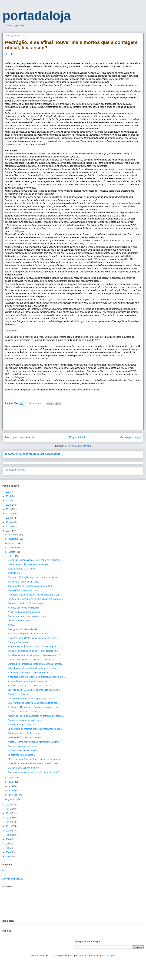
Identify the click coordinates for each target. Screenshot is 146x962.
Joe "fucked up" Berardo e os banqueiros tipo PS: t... (34, 690)
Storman (82, 955)
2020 (8, 518)
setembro (13, 547)
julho (11, 556)
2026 (8, 492)
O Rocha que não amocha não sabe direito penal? (33, 668)
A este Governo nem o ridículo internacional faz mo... (34, 742)
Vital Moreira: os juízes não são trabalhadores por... (33, 703)
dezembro (13, 534)
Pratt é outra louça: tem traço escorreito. (28, 616)
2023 (8, 505)
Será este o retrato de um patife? (24, 581)
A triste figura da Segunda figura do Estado (29, 672)
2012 (8, 822)
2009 (8, 835)
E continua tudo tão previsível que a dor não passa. (33, 685)
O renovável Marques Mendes (23, 590)
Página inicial (77, 437)
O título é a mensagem (19, 620)
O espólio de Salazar (18, 694)
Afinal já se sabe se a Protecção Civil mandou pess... (34, 763)
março (11, 790)
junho (11, 777)
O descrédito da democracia (22, 746)
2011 (8, 826)
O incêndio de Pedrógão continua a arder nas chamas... (35, 664)
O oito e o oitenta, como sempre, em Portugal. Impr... (34, 651)
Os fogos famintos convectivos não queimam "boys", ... (35, 772)
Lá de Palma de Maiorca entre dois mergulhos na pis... (35, 729)
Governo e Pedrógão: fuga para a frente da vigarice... (34, 577)
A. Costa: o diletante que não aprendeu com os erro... (34, 707)
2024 (8, 500)
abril (10, 786)
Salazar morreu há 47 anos (21, 568)
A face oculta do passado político (24, 612)
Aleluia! (11, 625)
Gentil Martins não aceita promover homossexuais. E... (35, 655)
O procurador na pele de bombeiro (25, 733)
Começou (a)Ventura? (19, 642)
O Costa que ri (15, 573)
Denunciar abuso (12, 878)
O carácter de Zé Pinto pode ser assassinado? (33, 453)
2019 (8, 522)
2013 (8, 817)
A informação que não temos (22, 724)
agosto (12, 552)
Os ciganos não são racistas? (22, 629)
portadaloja (37, 15)
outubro (12, 543)
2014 (8, 813)
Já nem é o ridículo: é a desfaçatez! (25, 711)
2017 (8, 531)
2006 (8, 843)
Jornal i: (9, 54)
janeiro (12, 799)
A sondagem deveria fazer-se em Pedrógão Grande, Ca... (36, 677)
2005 (8, 848)
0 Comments (35, 403)
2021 (8, 513)
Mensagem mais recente (19, 437)
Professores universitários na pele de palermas (31, 698)
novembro (13, 539)
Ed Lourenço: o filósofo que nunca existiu (28, 564)
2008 (8, 839)
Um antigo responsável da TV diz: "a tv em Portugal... (34, 560)
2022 (8, 509)
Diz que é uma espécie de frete (23, 767)
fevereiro (13, 795)
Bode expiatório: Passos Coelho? (24, 737)
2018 (8, 526)
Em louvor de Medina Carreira (23, 750)
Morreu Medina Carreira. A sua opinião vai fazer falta (34, 759)
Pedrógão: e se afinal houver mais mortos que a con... (34, 594)
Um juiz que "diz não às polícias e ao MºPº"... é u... (33, 659)
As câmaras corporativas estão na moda (28, 633)
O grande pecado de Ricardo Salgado (26, 603)
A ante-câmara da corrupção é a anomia (28, 681)
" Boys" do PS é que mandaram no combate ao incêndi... (36, 716)
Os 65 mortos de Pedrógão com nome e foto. (30, 586)
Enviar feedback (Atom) (79, 446)
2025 (8, 496)
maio (11, 782)
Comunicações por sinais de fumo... (25, 720)
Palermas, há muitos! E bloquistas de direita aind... (33, 638)
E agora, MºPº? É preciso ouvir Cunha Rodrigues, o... (34, 646)
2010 (8, 830)
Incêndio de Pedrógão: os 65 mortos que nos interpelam (35, 599)
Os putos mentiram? (15, 469)
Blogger (110, 955)
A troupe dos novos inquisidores (23, 607)
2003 (8, 856)
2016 (8, 804)
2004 (8, 852)
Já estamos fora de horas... (21, 755)
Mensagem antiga (130, 437)
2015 (8, 809)
